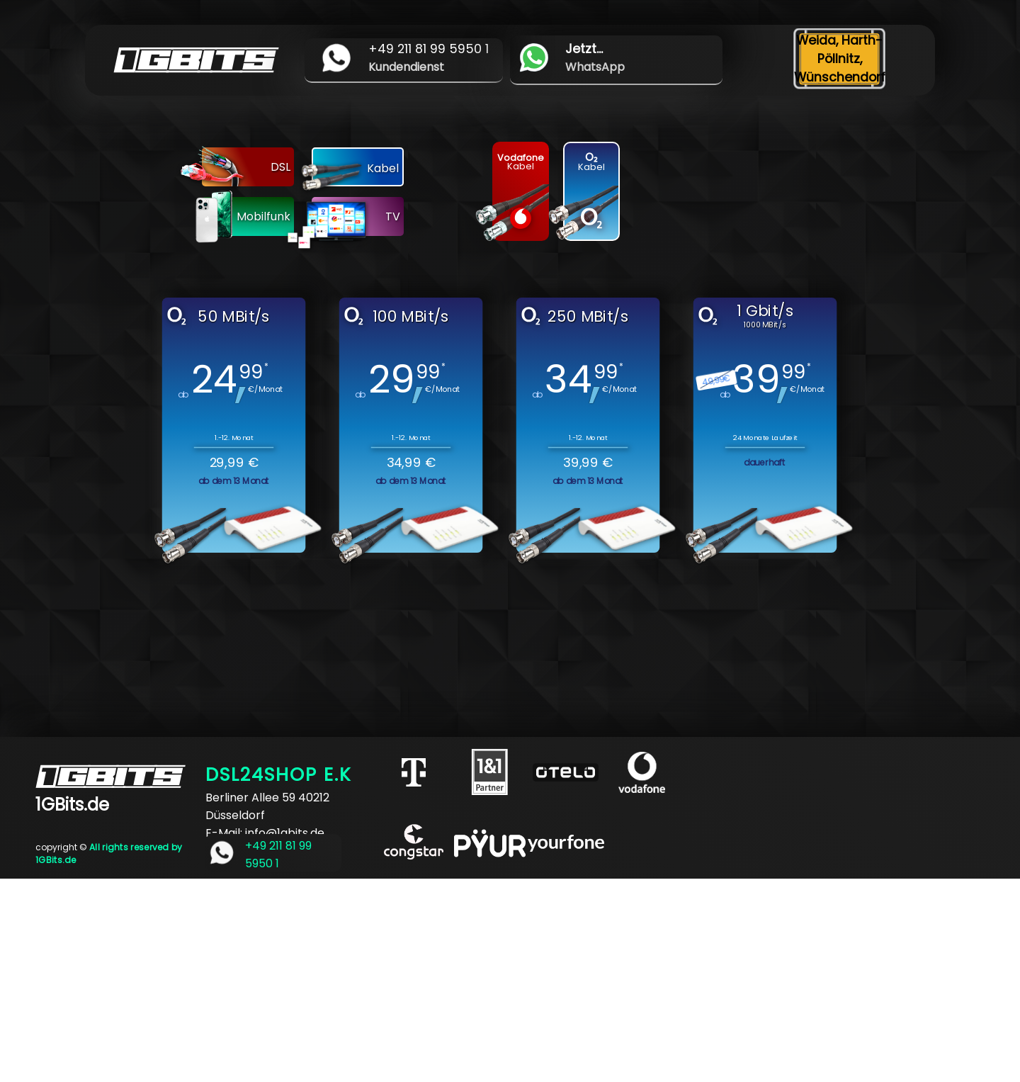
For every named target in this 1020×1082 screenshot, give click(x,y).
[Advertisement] (425, 978)
